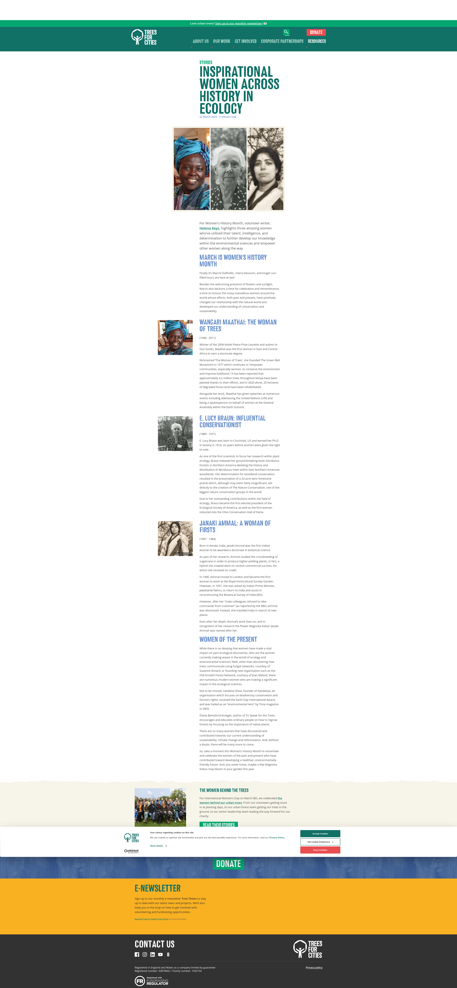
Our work (221, 41)
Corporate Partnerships (282, 41)
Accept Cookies (320, 965)
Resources (317, 41)
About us (201, 41)
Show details (156, 977)
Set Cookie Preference (320, 973)
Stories (206, 62)
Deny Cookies (320, 981)
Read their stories (219, 825)
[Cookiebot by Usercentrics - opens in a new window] (131, 982)
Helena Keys (209, 228)
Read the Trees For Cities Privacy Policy (151, 919)
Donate (316, 32)
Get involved (246, 41)
